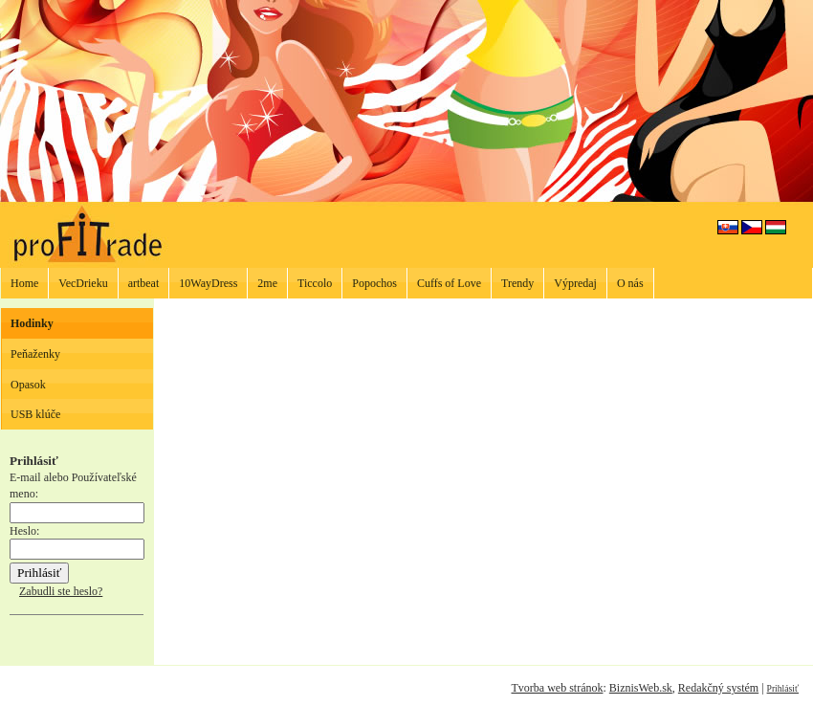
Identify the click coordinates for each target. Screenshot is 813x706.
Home (24, 283)
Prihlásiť (783, 688)
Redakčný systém (718, 688)
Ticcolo (314, 283)
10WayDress (208, 283)
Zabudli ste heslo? (60, 591)
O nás (630, 283)
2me (267, 283)
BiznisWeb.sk (640, 688)
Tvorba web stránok (557, 688)
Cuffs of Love (449, 283)
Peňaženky (35, 354)
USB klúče (35, 414)
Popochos (374, 283)
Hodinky (32, 323)
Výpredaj (575, 283)
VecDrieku (82, 283)
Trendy (517, 283)
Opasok (28, 384)
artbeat (144, 283)
